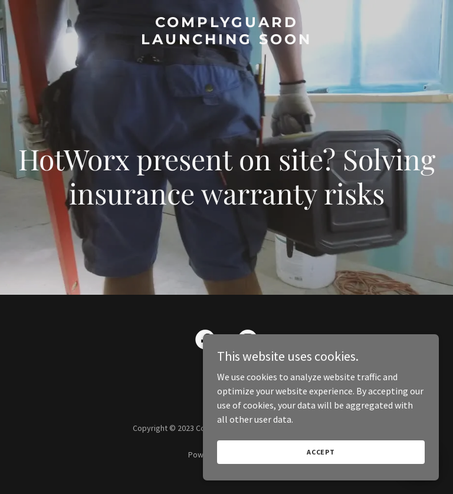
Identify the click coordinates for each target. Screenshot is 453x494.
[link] (226, 41)
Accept (321, 451)
